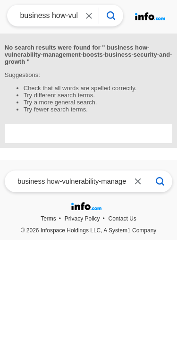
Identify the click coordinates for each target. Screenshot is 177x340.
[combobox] (46, 15)
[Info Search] (111, 15)
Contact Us (122, 218)
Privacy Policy (82, 218)
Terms (48, 218)
